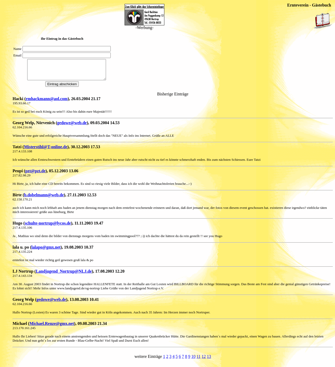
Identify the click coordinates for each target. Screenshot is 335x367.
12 (204, 360)
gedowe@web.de (72, 126)
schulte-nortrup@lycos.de (48, 227)
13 (209, 360)
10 (193, 360)
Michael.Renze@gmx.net (51, 327)
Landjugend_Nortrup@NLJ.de (64, 275)
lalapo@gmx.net (45, 251)
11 (198, 360)
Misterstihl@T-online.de (45, 150)
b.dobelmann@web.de (44, 199)
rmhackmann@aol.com (47, 102)
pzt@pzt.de (35, 175)
